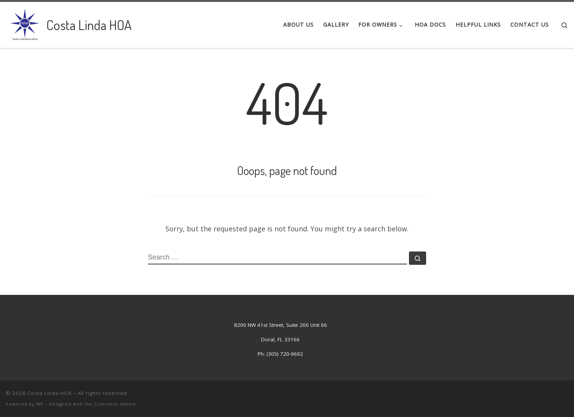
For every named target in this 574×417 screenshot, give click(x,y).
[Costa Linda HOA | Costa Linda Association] (25, 23)
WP (39, 404)
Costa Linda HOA (49, 393)
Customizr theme (115, 404)
